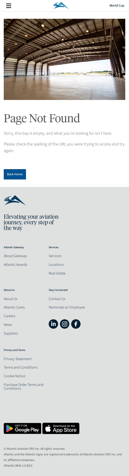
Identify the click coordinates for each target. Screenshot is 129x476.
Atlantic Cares (14, 307)
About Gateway (15, 256)
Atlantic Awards (15, 265)
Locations (56, 265)
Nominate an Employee (67, 307)
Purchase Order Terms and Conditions (24, 386)
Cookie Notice (14, 376)
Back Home (15, 174)
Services (55, 256)
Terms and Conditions (20, 367)
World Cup (117, 5)
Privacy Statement (18, 359)
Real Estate (57, 273)
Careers (9, 316)
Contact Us (57, 299)
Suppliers (11, 333)
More (8, 5)
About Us (10, 299)
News (8, 325)
